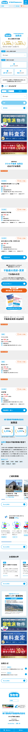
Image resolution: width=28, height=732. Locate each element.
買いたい (7, 730)
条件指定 (5, 108)
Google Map (11, 723)
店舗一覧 (18, 723)
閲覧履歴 (17, 6)
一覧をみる (6, 257)
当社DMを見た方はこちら (14, 308)
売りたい (21, 730)
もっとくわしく (7, 284)
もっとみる (6, 504)
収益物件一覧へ (8, 410)
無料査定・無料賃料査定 (14, 290)
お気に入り (25, 6)
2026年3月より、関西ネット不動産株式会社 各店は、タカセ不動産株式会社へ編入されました (14, 80)
